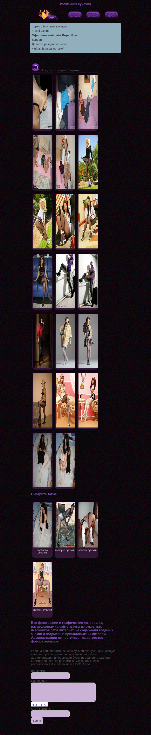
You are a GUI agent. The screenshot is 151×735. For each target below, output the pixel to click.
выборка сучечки (65, 526)
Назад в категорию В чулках (55, 70)
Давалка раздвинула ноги (49, 44)
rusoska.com (40, 30)
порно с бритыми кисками (49, 26)
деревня (37, 39)
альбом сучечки (87, 526)
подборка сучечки (42, 527)
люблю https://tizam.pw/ (48, 48)
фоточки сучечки (42, 586)
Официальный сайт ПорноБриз (55, 35)
